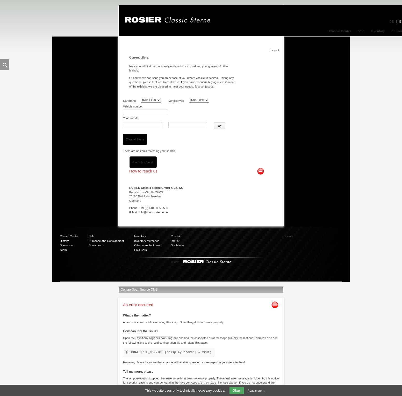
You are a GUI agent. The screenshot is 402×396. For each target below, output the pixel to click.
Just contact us (204, 86)
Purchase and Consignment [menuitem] (106, 234)
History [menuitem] (64, 234)
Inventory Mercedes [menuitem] (146, 234)
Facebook (309, 232)
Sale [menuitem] (361, 31)
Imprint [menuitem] (175, 234)
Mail (309, 243)
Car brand (129, 100)
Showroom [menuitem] (67, 239)
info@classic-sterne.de (153, 206)
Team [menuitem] (63, 243)
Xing (330, 232)
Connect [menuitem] (176, 230)
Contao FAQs (213, 380)
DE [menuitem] (391, 21)
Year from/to (131, 112)
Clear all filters (135, 133)
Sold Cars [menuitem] (140, 243)
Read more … (256, 390)
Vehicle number (133, 106)
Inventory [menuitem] (378, 31)
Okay (237, 390)
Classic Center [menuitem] (340, 31)
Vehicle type (176, 100)
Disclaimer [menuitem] (177, 239)
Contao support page (250, 380)
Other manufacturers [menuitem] (147, 239)
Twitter (319, 232)
